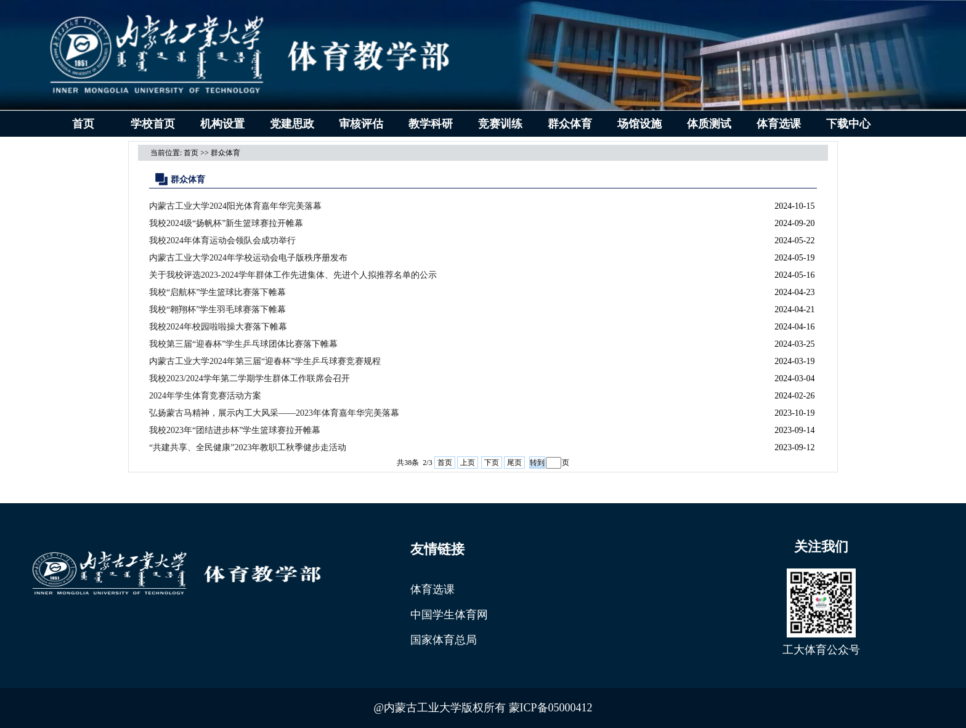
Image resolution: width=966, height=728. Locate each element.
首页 (83, 124)
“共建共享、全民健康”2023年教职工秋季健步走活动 (247, 447)
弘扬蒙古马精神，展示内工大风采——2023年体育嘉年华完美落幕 (274, 413)
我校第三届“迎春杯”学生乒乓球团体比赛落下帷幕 (243, 344)
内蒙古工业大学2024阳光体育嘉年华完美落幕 (235, 206)
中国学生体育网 (449, 615)
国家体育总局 (443, 640)
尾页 (514, 462)
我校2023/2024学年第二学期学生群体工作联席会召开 (249, 378)
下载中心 (848, 124)
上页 (467, 462)
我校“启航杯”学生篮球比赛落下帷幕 (217, 292)
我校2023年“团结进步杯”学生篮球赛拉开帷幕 (234, 430)
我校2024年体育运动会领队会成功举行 (222, 240)
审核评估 (361, 124)
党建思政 (292, 124)
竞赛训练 (500, 124)
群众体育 (570, 124)
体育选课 (779, 124)
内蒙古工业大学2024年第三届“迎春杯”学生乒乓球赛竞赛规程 (265, 361)
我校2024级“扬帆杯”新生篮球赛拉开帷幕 (226, 223)
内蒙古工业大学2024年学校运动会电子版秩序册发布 (248, 257)
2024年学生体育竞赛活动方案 (205, 395)
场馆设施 (639, 124)
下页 (491, 462)
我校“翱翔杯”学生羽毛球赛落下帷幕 (217, 309)
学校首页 (153, 124)
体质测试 (709, 124)
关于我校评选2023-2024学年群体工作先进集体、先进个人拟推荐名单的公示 (293, 275)
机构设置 (222, 124)
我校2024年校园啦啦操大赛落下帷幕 (218, 326)
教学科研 (430, 124)
